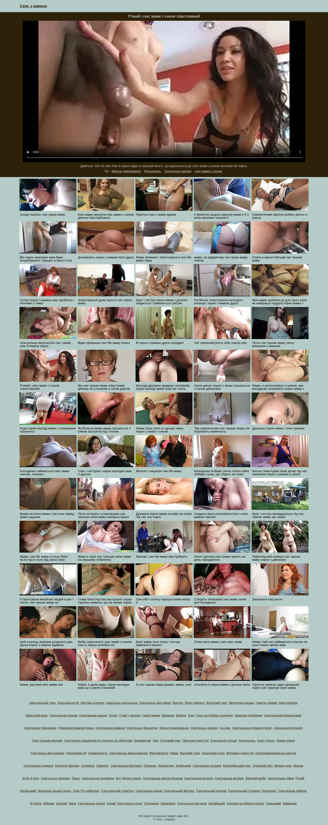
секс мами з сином (208, 171)
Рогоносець (152, 171)
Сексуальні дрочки (177, 171)
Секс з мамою (33, 6)
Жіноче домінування (126, 171)
